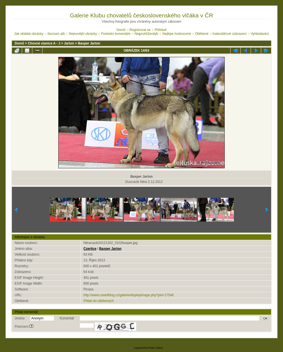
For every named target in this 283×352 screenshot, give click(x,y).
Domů (121, 30)
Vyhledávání (260, 34)
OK (265, 318)
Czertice (89, 249)
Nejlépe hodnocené (177, 34)
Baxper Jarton (89, 43)
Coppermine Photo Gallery (148, 347)
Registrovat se (140, 30)
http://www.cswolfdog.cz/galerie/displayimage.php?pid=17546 (128, 295)
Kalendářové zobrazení (230, 34)
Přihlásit (161, 30)
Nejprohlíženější (146, 34)
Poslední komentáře (115, 34)
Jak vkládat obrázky (28, 34)
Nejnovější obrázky (83, 34)
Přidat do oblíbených (98, 301)
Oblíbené (202, 34)
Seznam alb (56, 34)
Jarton (69, 43)
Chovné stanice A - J (44, 43)
